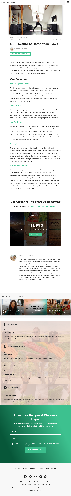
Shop (53, 468)
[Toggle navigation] (68, 2)
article (13, 37)
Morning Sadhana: (16, 144)
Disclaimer (23, 482)
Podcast (33, 468)
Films (47, 468)
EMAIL (14, 438)
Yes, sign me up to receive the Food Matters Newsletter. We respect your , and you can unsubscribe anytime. (37, 444)
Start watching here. (43, 206)
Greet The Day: (15, 106)
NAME (14, 432)
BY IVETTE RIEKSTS (26, 255)
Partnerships (32, 471)
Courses (18, 468)
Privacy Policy (46, 482)
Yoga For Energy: (16, 122)
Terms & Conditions (34, 482)
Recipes (25, 468)
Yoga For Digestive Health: (19, 84)
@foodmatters (12, 324)
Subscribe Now (35, 450)
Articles (41, 468)
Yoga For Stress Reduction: (19, 166)
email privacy (56, 443)
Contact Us (22, 471)
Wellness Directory (46, 471)
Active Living (23, 37)
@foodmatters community (17, 346)
